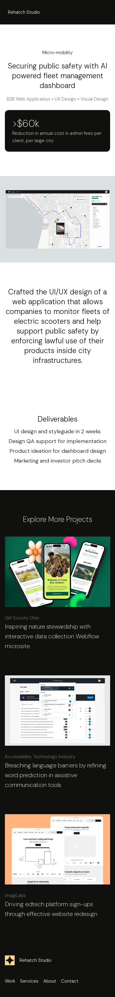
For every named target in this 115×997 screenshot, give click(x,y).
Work (10, 981)
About (49, 981)
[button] (104, 12)
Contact (69, 981)
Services (29, 981)
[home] (22, 12)
